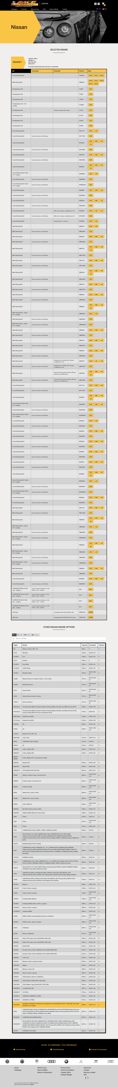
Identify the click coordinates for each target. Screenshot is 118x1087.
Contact (86, 1070)
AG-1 (90, 595)
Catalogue (17, 1070)
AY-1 (90, 606)
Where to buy (42, 1068)
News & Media (42, 1070)
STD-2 (101, 75)
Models (27, 635)
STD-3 (91, 84)
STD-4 (96, 84)
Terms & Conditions (67, 1070)
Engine (20, 635)
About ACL (87, 1068)
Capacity (35, 635)
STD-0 (91, 75)
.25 (96, 131)
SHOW (91, 612)
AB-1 (90, 589)
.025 (96, 141)
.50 (91, 144)
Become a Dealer (89, 1072)
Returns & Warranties (45, 1072)
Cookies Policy (66, 1072)
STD (90, 89)
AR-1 (90, 601)
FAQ (85, 1075)
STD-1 (96, 75)
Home (16, 1068)
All (14, 635)
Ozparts (32, 1084)
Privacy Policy (65, 1068)
